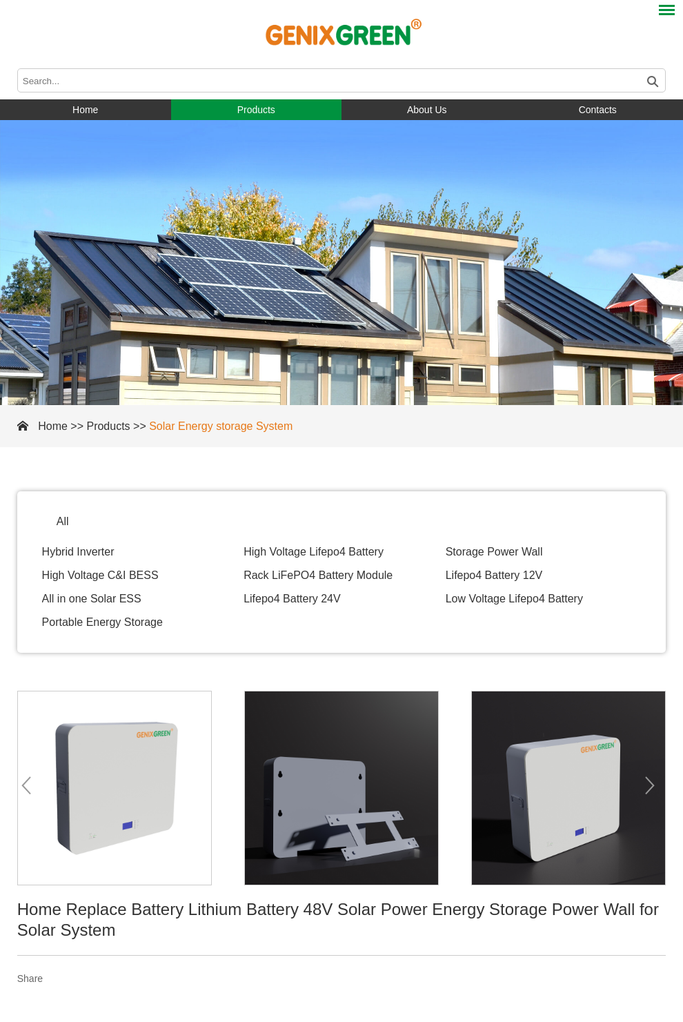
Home (85, 109)
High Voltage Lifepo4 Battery (314, 552)
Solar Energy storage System (221, 426)
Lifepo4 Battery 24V (292, 599)
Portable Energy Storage (102, 622)
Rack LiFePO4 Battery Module (318, 575)
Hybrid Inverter (78, 552)
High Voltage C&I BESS (100, 575)
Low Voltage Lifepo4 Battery (514, 599)
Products (256, 109)
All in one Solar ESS (91, 599)
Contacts (598, 109)
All (63, 521)
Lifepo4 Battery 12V (494, 575)
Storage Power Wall (494, 552)
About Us (427, 109)
